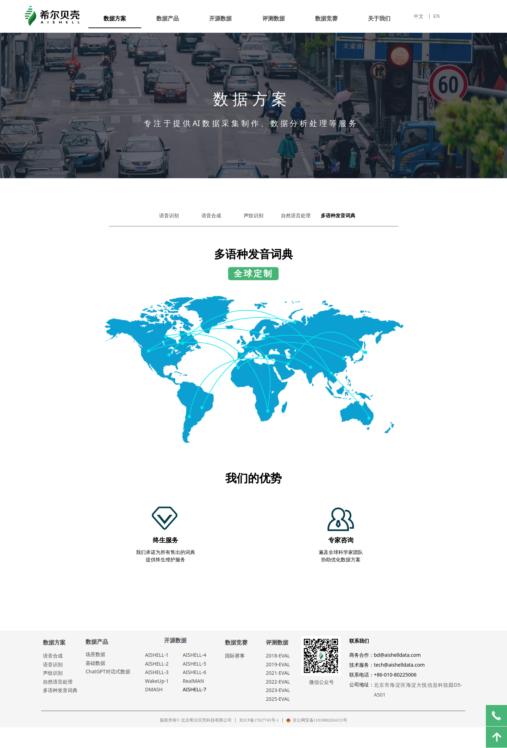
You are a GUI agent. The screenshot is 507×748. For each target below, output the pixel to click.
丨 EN (433, 16)
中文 (419, 16)
